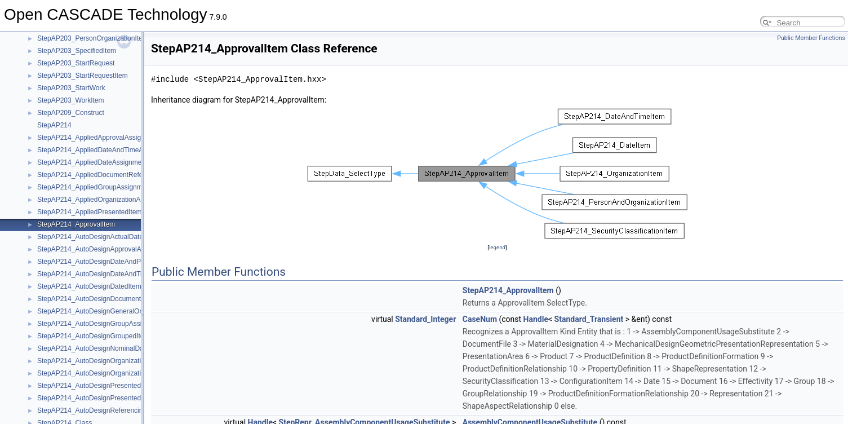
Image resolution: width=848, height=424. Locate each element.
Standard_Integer (425, 319)
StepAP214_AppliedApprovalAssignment (98, 138)
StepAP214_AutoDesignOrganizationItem (99, 373)
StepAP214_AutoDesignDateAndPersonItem (104, 262)
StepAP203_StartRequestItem (82, 76)
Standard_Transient (589, 319)
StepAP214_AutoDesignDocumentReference (104, 299)
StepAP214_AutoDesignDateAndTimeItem (101, 274)
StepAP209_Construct (70, 113)
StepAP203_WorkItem (70, 100)
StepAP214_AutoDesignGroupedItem (93, 336)
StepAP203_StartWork (71, 88)
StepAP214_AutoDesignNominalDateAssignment (111, 348)
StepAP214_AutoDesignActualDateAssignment (108, 237)
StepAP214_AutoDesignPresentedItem (95, 386)
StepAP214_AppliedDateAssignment (92, 162)
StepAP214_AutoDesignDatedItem (89, 286)
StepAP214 (54, 125)
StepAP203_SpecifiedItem (76, 51)
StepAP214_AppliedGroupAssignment (94, 187)
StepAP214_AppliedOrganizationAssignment (104, 200)
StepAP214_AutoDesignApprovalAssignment (104, 249)
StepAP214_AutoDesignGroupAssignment (100, 324)
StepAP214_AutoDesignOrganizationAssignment (110, 361)
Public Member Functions (811, 38)
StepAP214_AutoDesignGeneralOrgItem (97, 311)
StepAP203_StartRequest (75, 63)
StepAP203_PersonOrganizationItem (92, 38)
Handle (535, 319)
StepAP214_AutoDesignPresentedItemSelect (105, 398)
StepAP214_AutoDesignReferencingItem (98, 410)
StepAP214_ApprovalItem (76, 224)
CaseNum (480, 319)
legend (497, 247)
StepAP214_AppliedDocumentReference (98, 175)
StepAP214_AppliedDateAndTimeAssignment (105, 150)
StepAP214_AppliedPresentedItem (89, 212)
